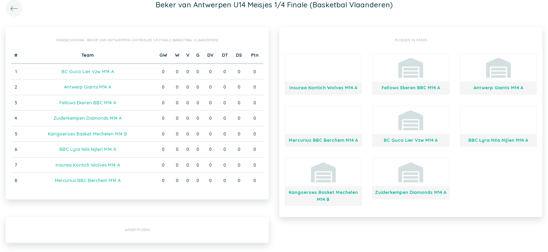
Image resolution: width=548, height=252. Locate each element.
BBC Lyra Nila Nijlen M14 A (87, 149)
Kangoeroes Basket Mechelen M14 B (87, 133)
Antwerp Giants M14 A (87, 87)
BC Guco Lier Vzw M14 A (88, 71)
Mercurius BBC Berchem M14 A (88, 180)
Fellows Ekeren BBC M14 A (87, 102)
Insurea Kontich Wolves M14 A (88, 165)
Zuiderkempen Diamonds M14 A (87, 118)
